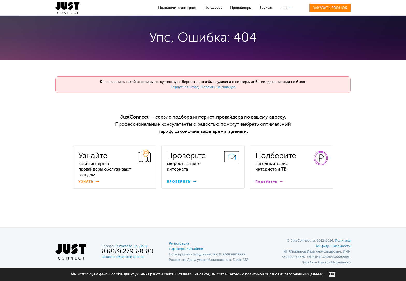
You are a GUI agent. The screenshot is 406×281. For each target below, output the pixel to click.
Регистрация (179, 243)
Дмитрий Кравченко (334, 262)
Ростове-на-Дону (133, 246)
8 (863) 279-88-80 (127, 251)
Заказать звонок (330, 8)
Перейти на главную (218, 87)
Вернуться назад (184, 87)
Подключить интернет (177, 8)
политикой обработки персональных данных (284, 274)
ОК (332, 274)
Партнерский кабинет (187, 249)
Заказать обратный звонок (123, 257)
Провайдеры (241, 8)
